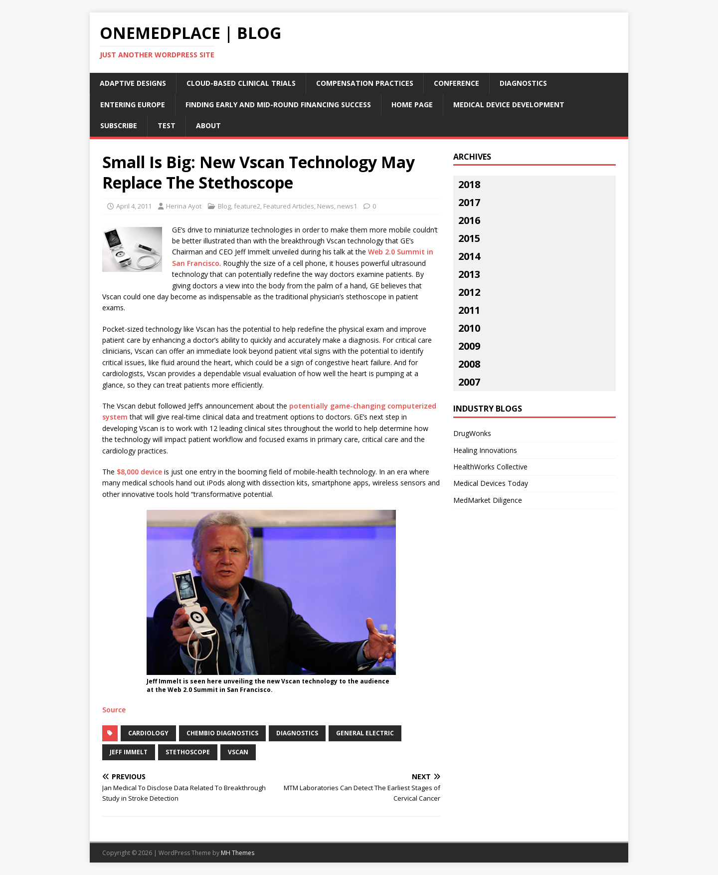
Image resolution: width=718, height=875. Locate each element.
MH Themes (237, 853)
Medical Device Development (508, 104)
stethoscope (188, 752)
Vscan (238, 752)
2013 (469, 274)
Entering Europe (132, 104)
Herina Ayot (183, 206)
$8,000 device (139, 471)
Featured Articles (288, 206)
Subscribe (118, 125)
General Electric (365, 733)
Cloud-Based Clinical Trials (241, 83)
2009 (469, 346)
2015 (469, 238)
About (208, 125)
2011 (469, 310)
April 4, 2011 (134, 206)
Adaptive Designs (133, 83)
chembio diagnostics (222, 733)
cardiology (148, 733)
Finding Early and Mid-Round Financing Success (278, 104)
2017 (469, 202)
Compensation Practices (364, 83)
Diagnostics (523, 83)
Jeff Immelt (129, 752)
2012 (469, 292)
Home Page (412, 104)
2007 (469, 382)
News (325, 206)
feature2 (247, 206)
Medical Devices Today (490, 483)
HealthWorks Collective (490, 466)
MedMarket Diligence (487, 500)
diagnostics (297, 733)
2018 (469, 184)
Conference (456, 83)
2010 (469, 328)
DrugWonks (472, 433)
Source (114, 709)
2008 (469, 364)
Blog (224, 206)
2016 (469, 220)
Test (167, 125)
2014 (469, 256)
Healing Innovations (485, 450)
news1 (347, 206)
